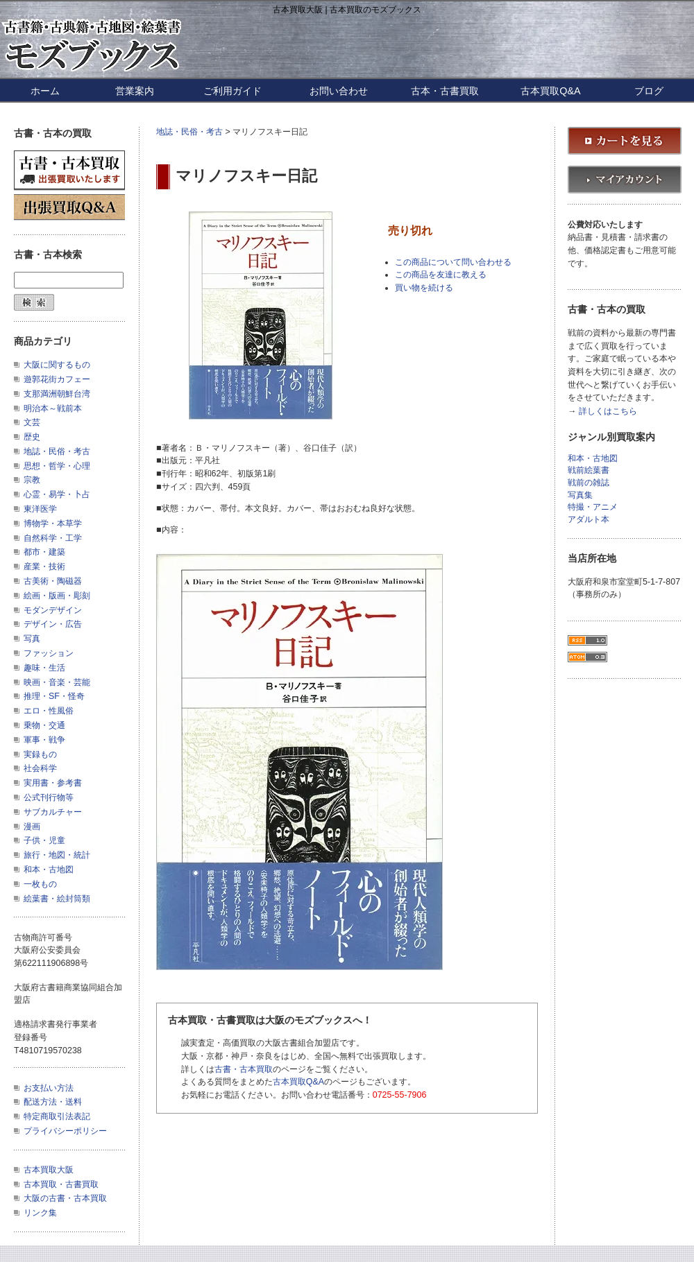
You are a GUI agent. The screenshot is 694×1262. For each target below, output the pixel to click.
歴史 (32, 437)
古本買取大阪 (49, 1170)
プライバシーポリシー (65, 1131)
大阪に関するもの (57, 365)
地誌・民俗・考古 (189, 132)
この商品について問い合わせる (453, 262)
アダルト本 (588, 519)
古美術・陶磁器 (53, 581)
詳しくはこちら (608, 411)
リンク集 (40, 1213)
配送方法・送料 (53, 1102)
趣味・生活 (44, 668)
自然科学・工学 (53, 538)
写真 (32, 638)
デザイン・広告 (53, 624)
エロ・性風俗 (49, 711)
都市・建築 (44, 552)
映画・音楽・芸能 (57, 682)
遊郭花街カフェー (57, 379)
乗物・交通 (44, 725)
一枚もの (40, 884)
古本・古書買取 (445, 90)
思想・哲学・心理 (57, 466)
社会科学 (40, 768)
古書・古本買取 (243, 1069)
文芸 (32, 422)
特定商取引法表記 (57, 1116)
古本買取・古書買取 (61, 1184)
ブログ (648, 90)
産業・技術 (44, 566)
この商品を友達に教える (440, 274)
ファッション (49, 653)
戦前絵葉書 (588, 470)
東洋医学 (40, 509)
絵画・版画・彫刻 (57, 595)
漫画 (32, 826)
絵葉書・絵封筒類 (57, 899)
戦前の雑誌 (588, 482)
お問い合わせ (339, 90)
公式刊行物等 (49, 797)
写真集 (580, 495)
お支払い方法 (49, 1088)
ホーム (45, 90)
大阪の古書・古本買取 (65, 1198)
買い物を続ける (424, 288)
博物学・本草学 (53, 523)
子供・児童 (44, 840)
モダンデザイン (53, 610)
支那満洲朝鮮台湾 (57, 394)
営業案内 (134, 90)
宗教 (32, 480)
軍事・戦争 (44, 740)
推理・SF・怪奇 (54, 696)
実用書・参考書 (53, 783)
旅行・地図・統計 (57, 855)
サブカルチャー (53, 812)
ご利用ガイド (232, 90)
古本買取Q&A (550, 90)
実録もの (40, 754)
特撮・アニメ (593, 507)
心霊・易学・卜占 (57, 494)
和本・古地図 (49, 869)
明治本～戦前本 (53, 408)
